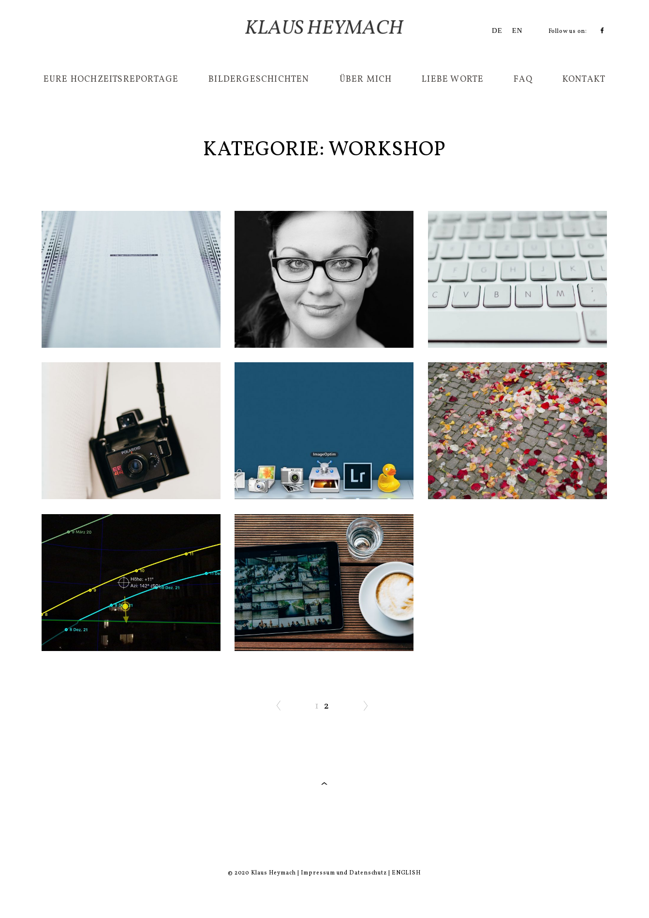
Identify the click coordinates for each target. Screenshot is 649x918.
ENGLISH (406, 873)
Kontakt (583, 80)
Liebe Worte (453, 80)
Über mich (365, 80)
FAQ (523, 80)
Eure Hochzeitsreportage (111, 80)
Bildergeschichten (258, 80)
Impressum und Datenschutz (344, 873)
